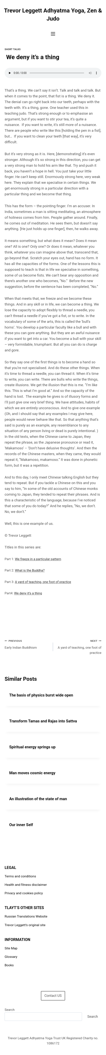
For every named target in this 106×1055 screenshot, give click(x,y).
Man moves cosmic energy (32, 773)
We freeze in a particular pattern (38, 559)
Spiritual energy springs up (32, 747)
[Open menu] (53, 33)
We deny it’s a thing (28, 593)
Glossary (11, 957)
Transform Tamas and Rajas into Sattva (43, 721)
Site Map (11, 948)
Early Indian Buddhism (27, 643)
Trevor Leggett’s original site (25, 925)
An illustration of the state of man (38, 799)
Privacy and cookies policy (24, 893)
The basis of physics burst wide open (41, 695)
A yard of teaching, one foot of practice (43, 582)
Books (9, 965)
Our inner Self (21, 824)
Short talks (13, 49)
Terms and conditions (20, 876)
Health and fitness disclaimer (26, 885)
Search (10, 1010)
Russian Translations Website (26, 916)
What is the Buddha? (30, 570)
